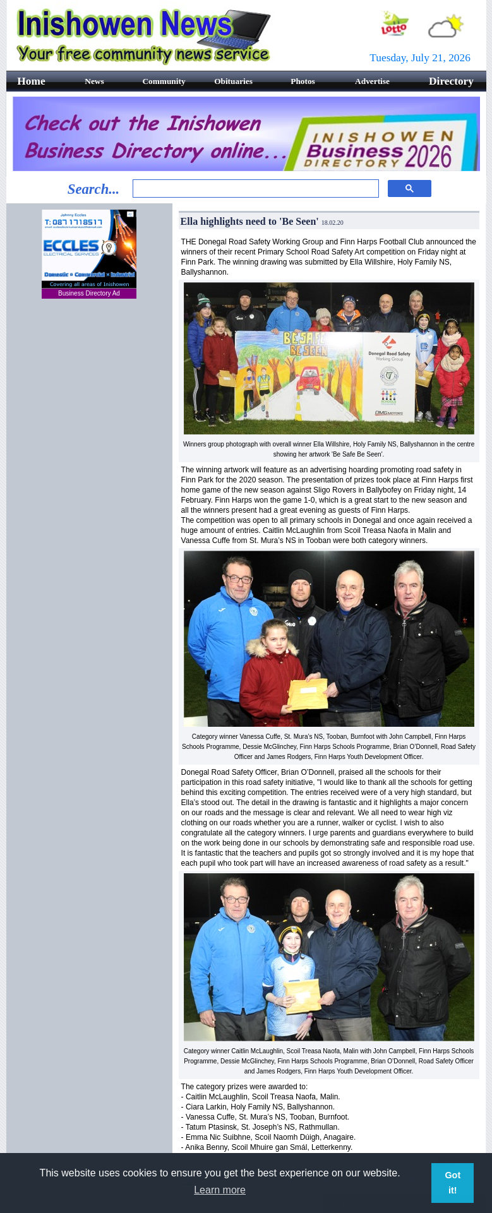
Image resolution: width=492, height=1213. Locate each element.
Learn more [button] (220, 1190)
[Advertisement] (89, 512)
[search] (254, 188)
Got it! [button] (452, 1182)
